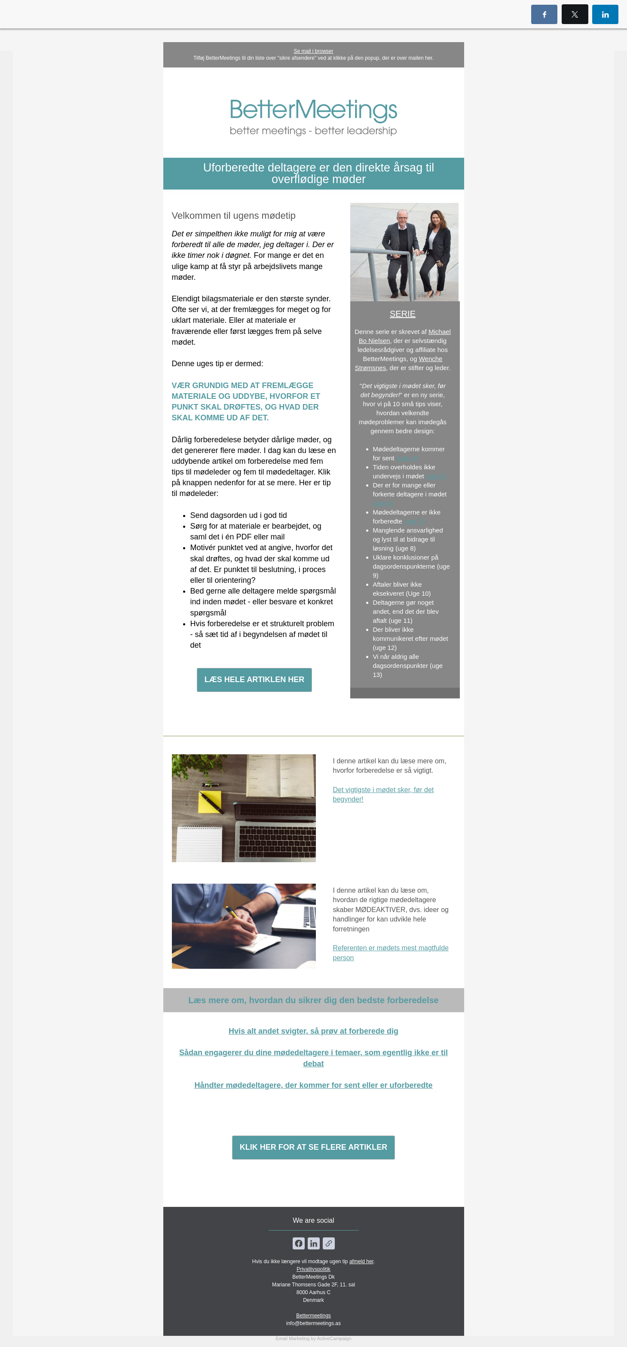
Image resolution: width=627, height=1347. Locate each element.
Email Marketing (292, 1338)
